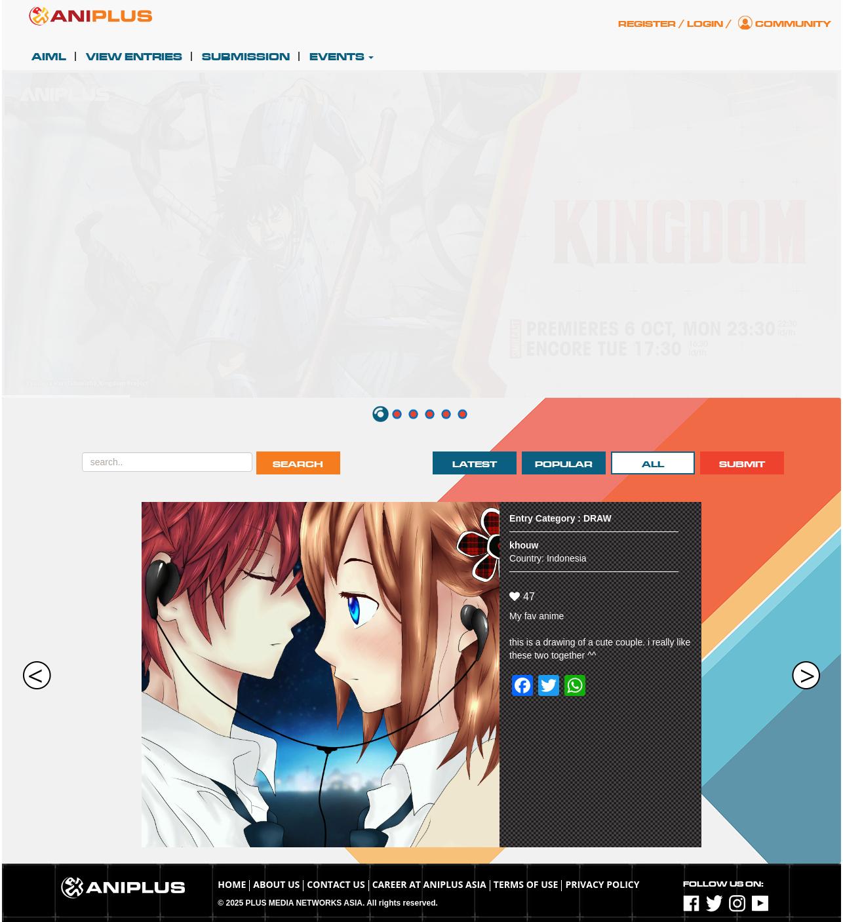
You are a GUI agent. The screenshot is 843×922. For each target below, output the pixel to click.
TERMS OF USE (526, 884)
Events (341, 57)
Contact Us (335, 884)
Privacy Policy (602, 884)
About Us (276, 884)
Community (793, 23)
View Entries (134, 57)
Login (705, 23)
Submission (246, 57)
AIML (48, 57)
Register (647, 23)
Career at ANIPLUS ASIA (429, 884)
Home (232, 884)
